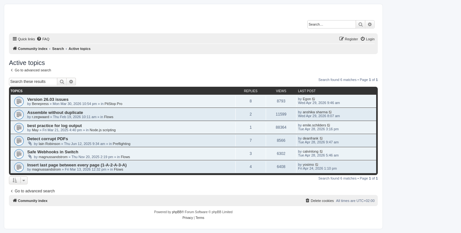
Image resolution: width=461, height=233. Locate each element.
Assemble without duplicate (55, 112)
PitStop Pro (114, 104)
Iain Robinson (49, 144)
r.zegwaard (40, 117)
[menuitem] (42, 39)
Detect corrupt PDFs (47, 138)
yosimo (308, 164)
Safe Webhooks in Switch (52, 151)
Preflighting (121, 144)
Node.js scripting (103, 130)
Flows (108, 117)
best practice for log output (54, 125)
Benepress (40, 104)
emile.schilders (314, 125)
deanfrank (311, 138)
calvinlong (311, 151)
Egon (307, 99)
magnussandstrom (53, 157)
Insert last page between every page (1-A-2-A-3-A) (77, 165)
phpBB (177, 212)
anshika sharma (315, 112)
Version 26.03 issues (48, 99)
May (35, 130)
